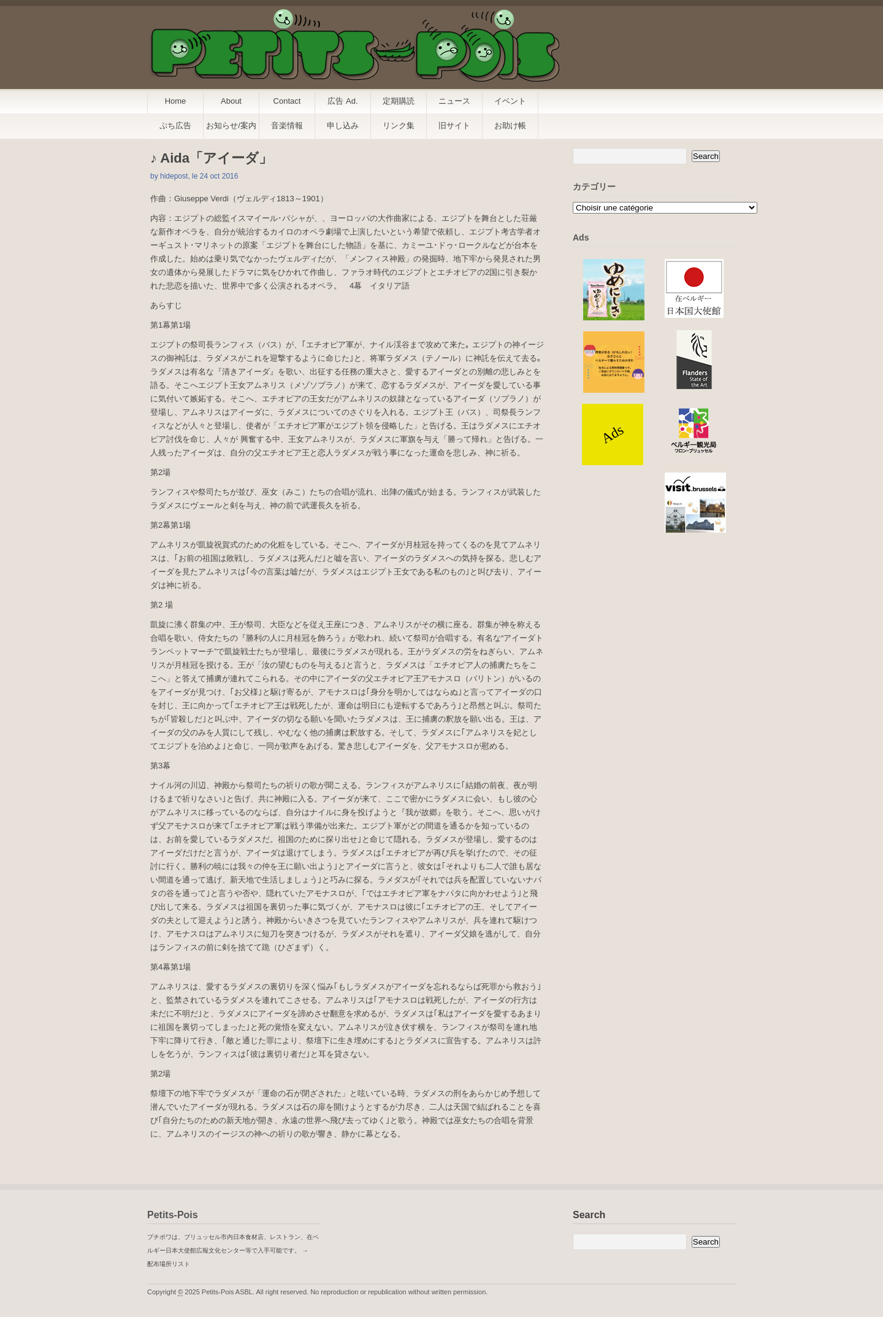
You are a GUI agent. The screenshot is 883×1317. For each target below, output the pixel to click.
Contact (287, 101)
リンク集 (399, 125)
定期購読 (399, 101)
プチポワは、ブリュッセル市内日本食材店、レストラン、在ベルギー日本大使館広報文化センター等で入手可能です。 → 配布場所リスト (233, 1250)
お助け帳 (510, 125)
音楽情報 (287, 125)
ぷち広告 (175, 125)
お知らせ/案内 (231, 125)
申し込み (343, 125)
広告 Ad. (342, 101)
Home (175, 101)
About (231, 101)
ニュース (454, 101)
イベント (510, 101)
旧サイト (454, 125)
